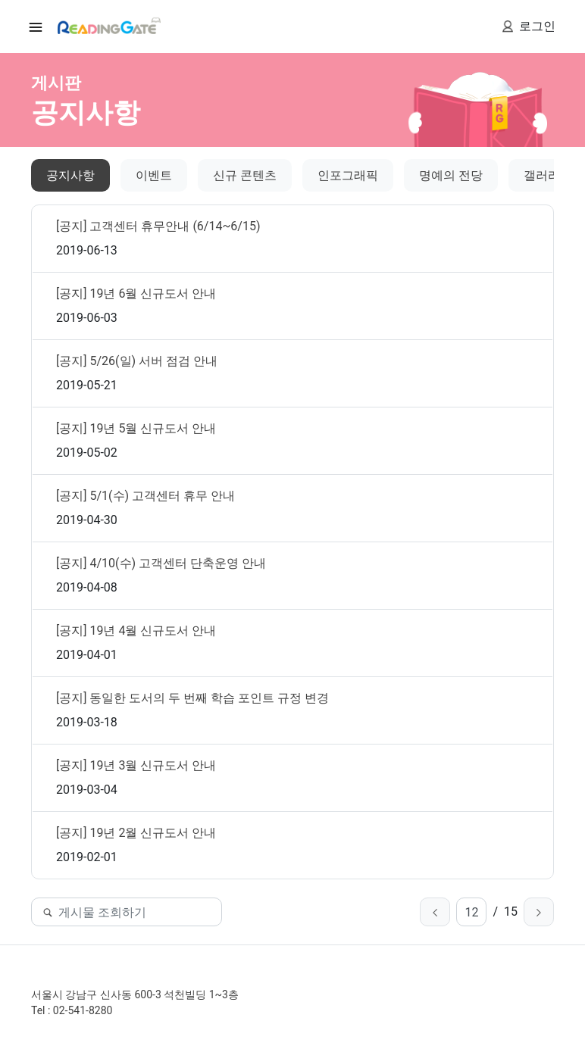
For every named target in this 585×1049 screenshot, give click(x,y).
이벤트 (154, 175)
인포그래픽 (348, 175)
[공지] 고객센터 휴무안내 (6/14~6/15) (158, 226)
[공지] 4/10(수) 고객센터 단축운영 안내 (161, 563)
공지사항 (70, 175)
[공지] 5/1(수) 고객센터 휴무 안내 (145, 496)
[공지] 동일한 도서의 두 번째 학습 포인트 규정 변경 (192, 698)
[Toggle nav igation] (36, 26)
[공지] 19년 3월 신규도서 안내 (136, 765)
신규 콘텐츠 (245, 175)
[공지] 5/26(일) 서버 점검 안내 (136, 361)
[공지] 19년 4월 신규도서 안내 (136, 630)
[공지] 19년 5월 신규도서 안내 (136, 428)
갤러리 (542, 175)
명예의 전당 (451, 175)
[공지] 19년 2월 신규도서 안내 (136, 833)
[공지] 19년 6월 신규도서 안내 (136, 293)
